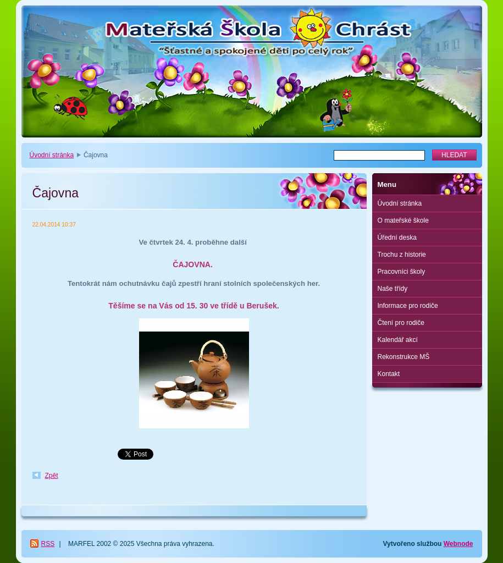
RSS (48, 544)
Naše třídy (393, 288)
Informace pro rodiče (408, 306)
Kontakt (389, 374)
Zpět (51, 475)
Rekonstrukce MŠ (404, 357)
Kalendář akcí (398, 340)
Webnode (458, 544)
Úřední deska (397, 237)
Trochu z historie (402, 254)
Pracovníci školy (401, 271)
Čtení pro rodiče (401, 323)
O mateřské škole (403, 220)
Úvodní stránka (52, 155)
